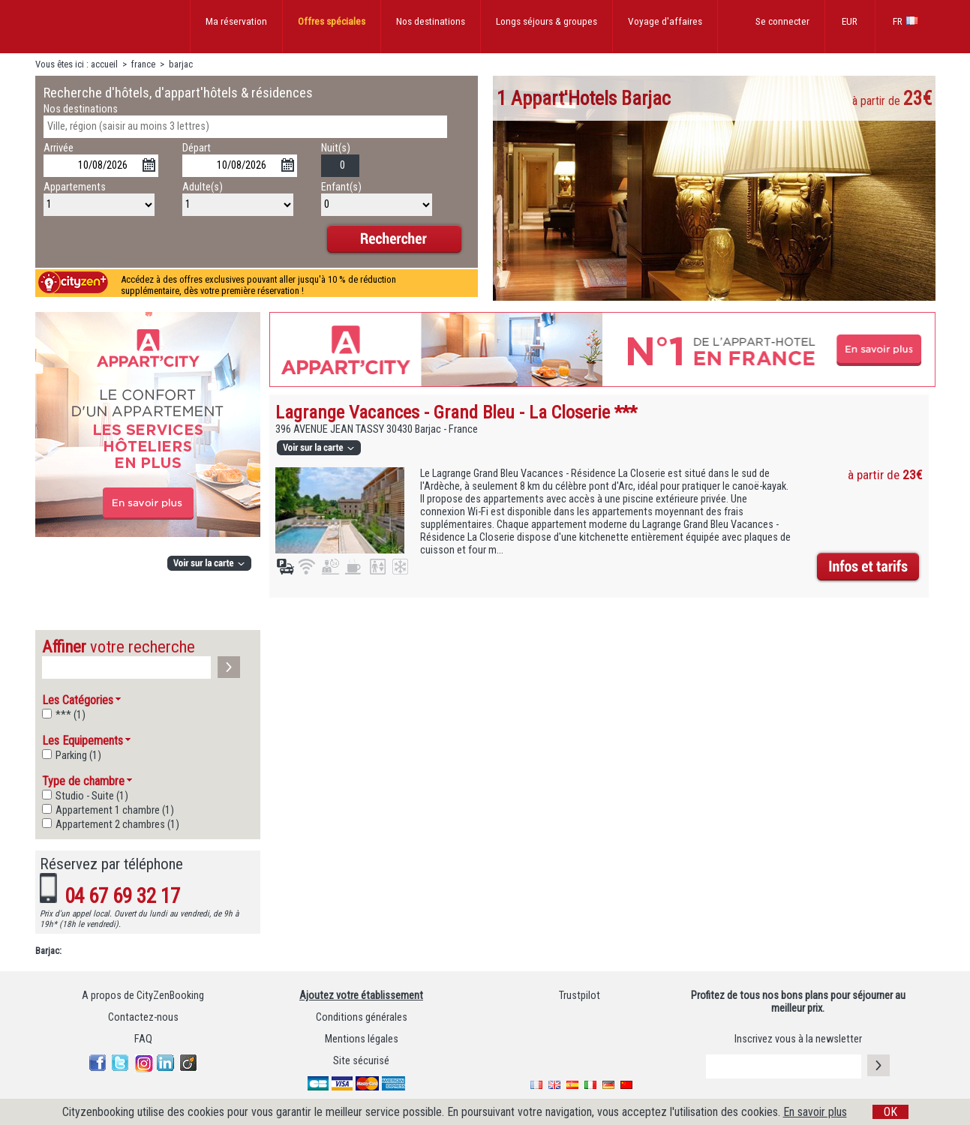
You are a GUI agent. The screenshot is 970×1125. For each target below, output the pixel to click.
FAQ (143, 1039)
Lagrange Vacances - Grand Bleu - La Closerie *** (456, 412)
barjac (181, 64)
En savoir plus (815, 1112)
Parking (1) (78, 755)
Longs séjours (546, 21)
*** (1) (71, 715)
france (143, 64)
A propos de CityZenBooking (143, 995)
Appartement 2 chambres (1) (117, 824)
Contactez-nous (143, 1017)
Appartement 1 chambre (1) (115, 810)
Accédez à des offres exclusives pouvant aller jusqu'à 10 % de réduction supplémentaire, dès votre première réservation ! (258, 285)
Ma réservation (236, 21)
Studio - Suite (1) (92, 796)
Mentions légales (361, 1039)
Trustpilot (579, 995)
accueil (104, 64)
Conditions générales (361, 1017)
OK (890, 1112)
